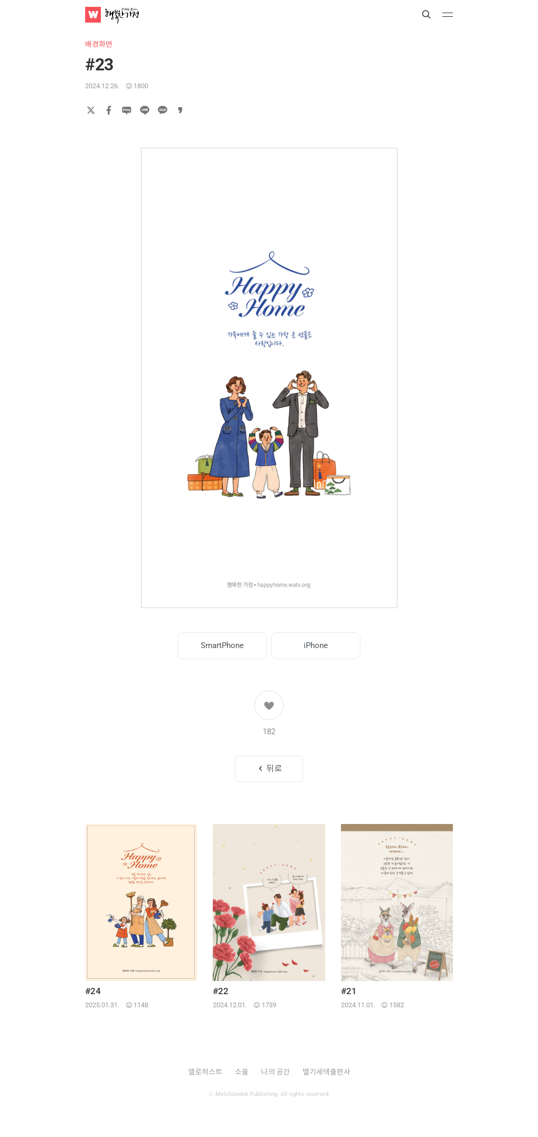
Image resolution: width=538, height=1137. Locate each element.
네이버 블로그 (126, 110)
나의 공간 (275, 1072)
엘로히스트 (205, 1072)
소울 (242, 1072)
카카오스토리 (180, 110)
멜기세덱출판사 (326, 1072)
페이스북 (109, 110)
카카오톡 (162, 110)
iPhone (316, 645)
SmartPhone (222, 645)
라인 (144, 110)
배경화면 (98, 44)
